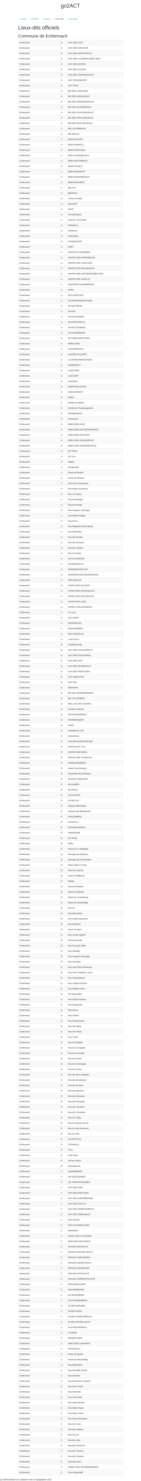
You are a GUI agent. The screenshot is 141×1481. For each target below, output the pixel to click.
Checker (34, 19)
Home (23, 19)
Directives (73, 19)
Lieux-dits (59, 19)
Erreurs (46, 19)
